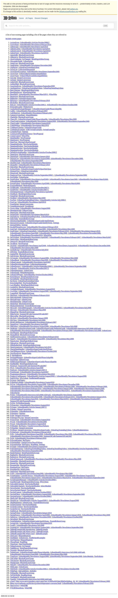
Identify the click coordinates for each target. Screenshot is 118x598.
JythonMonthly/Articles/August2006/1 (41, 376)
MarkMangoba (15, 302)
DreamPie (14, 165)
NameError (14, 324)
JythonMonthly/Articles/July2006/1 (53, 200)
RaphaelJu (14, 455)
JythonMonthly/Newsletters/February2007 (32, 111)
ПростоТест (14, 585)
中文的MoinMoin (17, 588)
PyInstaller (14, 411)
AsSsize (13, 80)
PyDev (12, 395)
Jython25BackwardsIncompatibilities (33, 74)
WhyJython (24, 378)
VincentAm (14, 561)
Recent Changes (41, 18)
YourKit (13, 579)
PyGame (13, 407)
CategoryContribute (17, 115)
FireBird (13, 198)
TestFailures (98, 556)
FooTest (13, 200)
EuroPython (14, 179)
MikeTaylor (14, 314)
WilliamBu (14, 573)
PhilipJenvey (28, 107)
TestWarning (14, 540)
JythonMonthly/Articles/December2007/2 (33, 268)
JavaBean (13, 243)
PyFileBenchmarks (23, 403)
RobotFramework (16, 459)
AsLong (13, 78)
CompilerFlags (15, 132)
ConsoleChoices (27, 476)
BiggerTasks (26, 353)
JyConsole (14, 258)
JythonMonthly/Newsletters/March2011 (33, 94)
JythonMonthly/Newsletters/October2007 (85, 399)
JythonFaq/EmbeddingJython (28, 200)
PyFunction (14, 405)
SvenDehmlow (15, 521)
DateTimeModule (25, 544)
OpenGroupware (16, 347)
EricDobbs (14, 177)
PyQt (12, 438)
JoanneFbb (14, 254)
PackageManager (16, 357)
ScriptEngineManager (18, 480)
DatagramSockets (16, 150)
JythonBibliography (25, 308)
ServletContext (15, 492)
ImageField (14, 214)
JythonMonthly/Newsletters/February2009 (56, 331)
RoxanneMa (14, 465)
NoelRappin (14, 333)
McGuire (13, 310)
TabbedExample (42, 529)
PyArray (13, 380)
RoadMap (34, 444)
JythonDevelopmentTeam (19, 264)
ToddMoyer (14, 548)
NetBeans (13, 328)
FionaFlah (14, 196)
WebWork (14, 569)
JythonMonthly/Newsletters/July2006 (31, 320)
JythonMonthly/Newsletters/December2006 (94, 246)
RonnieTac (14, 463)
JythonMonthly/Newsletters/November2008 (26, 436)
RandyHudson (15, 453)
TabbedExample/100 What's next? (22, 532)
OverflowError (15, 353)
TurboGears (14, 552)
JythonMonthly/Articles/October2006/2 (34, 43)
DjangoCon (14, 159)
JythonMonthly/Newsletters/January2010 (34, 156)
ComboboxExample (17, 130)
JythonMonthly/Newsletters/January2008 (57, 389)
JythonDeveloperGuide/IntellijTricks (38, 223)
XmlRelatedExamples (37, 378)
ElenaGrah (14, 173)
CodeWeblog (15, 125)
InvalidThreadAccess (18, 227)
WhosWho (53, 94)
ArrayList (13, 69)
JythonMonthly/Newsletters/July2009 (77, 308)
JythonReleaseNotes (26, 411)
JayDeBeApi (15, 250)
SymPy (12, 525)
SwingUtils (14, 523)
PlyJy (12, 368)
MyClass (13, 320)
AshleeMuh (14, 84)
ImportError (14, 217)
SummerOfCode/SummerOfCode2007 (34, 314)
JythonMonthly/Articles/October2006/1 (41, 480)
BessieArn (14, 96)
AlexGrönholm (15, 59)
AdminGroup (26, 299)
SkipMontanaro (16, 502)
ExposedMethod (16, 185)
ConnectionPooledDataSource (21, 134)
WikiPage (13, 571)
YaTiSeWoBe (15, 575)
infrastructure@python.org (68, 11)
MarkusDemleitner (17, 306)
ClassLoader (14, 123)
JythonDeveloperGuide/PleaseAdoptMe (47, 109)
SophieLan (14, 511)
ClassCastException (17, 121)
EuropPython (15, 183)
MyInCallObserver (17, 322)
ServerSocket (15, 488)
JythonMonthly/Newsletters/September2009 (43, 72)
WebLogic (14, 567)
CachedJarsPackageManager (20, 109)
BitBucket (14, 98)
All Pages (29, 18)
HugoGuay (14, 212)
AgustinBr (14, 55)
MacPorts (13, 295)
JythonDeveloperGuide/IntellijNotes (40, 221)
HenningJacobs (15, 210)
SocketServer (15, 509)
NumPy (13, 339)
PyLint (12, 422)
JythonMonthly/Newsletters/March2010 (36, 163)
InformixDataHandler (18, 221)
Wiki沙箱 (24, 585)
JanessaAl (14, 241)
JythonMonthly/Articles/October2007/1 (34, 188)
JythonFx (13, 268)
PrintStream (14, 372)
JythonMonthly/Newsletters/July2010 (34, 250)
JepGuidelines (23, 571)
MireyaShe (14, 316)
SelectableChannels (17, 486)
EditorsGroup (27, 210)
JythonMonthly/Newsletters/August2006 (56, 217)
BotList (13, 105)
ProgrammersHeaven (18, 374)
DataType (13, 142)
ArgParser (14, 67)
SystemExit (14, 527)
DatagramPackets (16, 146)
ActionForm (14, 43)
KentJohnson (15, 277)
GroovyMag (14, 208)
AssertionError (15, 86)
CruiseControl (15, 136)
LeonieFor (14, 287)
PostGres (13, 370)
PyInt (12, 415)
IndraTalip (14, 219)
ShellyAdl (14, 498)
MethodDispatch (29, 185)
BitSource (14, 101)
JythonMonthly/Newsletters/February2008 (59, 386)
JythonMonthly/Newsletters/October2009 (67, 517)
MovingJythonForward (26, 142)
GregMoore (29, 206)
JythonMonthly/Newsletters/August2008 (35, 159)
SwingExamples (49, 130)
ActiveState (14, 45)
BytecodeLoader (16, 107)
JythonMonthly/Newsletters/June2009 (63, 179)
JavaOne (13, 246)
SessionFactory (15, 496)
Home (21, 18)
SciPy (12, 473)
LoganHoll (14, 293)
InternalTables (15, 225)
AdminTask (14, 53)
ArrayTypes (14, 76)
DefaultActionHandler (18, 152)
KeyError (13, 281)
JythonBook (14, 260)
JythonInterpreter (16, 270)
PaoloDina (14, 360)
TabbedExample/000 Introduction (22, 529)
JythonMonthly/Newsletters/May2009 (63, 119)
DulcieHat (14, 167)
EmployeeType (15, 175)
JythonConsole (15, 262)
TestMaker (14, 538)
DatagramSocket (16, 148)
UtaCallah (14, 558)
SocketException (16, 507)
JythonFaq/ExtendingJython (29, 67)
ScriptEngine (15, 476)
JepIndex (33, 571)
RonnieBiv (14, 461)
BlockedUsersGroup (26, 55)
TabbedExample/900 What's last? (22, 534)
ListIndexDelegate (17, 289)
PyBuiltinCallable (16, 382)
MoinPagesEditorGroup (40, 59)
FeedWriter (14, 190)
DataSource (14, 140)
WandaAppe (14, 563)
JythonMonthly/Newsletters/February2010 (35, 45)
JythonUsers (28, 270)
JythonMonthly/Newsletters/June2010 (24, 399)
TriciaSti (13, 550)
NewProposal (38, 134)
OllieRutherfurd (16, 345)
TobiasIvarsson (15, 546)
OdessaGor (14, 343)
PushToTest (14, 378)
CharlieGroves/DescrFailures (38, 426)
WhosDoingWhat (29, 92)
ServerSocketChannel (18, 490)
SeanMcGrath (15, 482)
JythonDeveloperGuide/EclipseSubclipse (36, 169)
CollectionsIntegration (26, 69)
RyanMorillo (15, 469)
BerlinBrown (17, 355)
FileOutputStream (16, 192)
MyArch (13, 318)
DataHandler (15, 138)
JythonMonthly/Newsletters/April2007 (38, 192)
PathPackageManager (18, 362)
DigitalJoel (14, 156)
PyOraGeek (14, 432)
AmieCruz (14, 63)
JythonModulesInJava (80, 430)
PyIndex (13, 409)
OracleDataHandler (17, 349)
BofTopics (21, 380)
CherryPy (13, 119)
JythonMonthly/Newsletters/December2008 (67, 159)
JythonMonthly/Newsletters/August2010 (35, 123)
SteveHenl (14, 519)
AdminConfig (15, 49)
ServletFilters (15, 494)
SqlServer (13, 517)
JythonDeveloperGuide (27, 98)
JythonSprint (28, 61)
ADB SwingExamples (34, 130)
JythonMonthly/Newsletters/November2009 (34, 517)
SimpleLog (14, 500)
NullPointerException (18, 337)
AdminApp (14, 47)
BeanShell (14, 94)
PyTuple (13, 447)
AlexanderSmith (16, 61)
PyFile (12, 403)
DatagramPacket (16, 144)
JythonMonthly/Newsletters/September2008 (26, 161)
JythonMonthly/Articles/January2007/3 (32, 370)
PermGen (13, 366)
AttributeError (15, 88)
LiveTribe (13, 291)
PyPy (12, 434)
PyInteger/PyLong (17, 418)
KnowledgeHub (16, 283)
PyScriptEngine (16, 440)
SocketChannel (15, 505)
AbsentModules (31, 115)
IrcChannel (26, 59)
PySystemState (15, 444)
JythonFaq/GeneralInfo (29, 171)
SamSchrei (14, 471)
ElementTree (15, 171)
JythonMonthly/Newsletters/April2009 (34, 179)
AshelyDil (14, 82)
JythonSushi (14, 273)
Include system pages (13, 39)
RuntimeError (15, 467)
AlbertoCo (14, 57)
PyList (12, 424)
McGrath (13, 308)
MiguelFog (14, 312)
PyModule (14, 426)
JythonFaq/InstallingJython (53, 88)
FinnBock (13, 194)
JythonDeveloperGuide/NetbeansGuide (50, 328)
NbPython (14, 326)
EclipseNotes (15, 169)
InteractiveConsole (17, 223)
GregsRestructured (17, 206)
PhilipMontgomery (27, 273)
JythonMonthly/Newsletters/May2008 (64, 258)
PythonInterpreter (16, 449)
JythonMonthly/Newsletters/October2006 (62, 105)
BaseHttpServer (16, 92)
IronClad (13, 229)
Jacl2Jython (14, 237)
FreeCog (13, 202)
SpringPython (15, 513)
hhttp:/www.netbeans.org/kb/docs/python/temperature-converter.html (35, 583)
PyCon (12, 384)
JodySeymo (14, 256)
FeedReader (14, 188)
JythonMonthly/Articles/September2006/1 (37, 175)
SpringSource (15, 515)
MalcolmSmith (15, 297)
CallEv (12, 111)
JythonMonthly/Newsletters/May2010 (35, 125)
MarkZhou (14, 304)
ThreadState (14, 542)
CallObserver (15, 113)
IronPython (14, 231)
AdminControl (15, 51)
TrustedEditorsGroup (26, 219)
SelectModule (46, 486)
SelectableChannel (17, 484)
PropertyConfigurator (18, 376)
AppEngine (14, 65)
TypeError (14, 556)
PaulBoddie (14, 364)
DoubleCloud (15, 163)
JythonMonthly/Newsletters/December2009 (35, 65)
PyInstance (14, 413)
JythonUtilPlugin (16, 275)
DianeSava (14, 154)
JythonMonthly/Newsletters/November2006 (84, 233)
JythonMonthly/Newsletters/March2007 (96, 237)
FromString (14, 204)
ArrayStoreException (18, 72)
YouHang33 (14, 577)
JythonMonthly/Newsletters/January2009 (32, 318)
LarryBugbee (15, 285)
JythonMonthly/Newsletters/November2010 (26, 235)
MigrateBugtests (24, 536)
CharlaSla (13, 117)
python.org (74, 9)
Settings (25, 132)
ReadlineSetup (26, 575)
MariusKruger (15, 299)
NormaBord (14, 335)
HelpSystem (25, 469)
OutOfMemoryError (17, 351)
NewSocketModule (30, 144)
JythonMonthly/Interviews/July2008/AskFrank (83, 328)
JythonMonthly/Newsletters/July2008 (63, 326)
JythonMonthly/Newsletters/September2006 (70, 175)
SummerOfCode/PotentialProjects (22, 401)
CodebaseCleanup (17, 127)
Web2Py (13, 565)
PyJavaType (14, 420)
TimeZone (14, 544)
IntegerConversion (24, 78)
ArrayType (14, 74)
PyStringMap (15, 442)
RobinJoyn (14, 457)
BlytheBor (14, 103)
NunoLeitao (14, 341)
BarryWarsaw (15, 90)
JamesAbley (14, 239)
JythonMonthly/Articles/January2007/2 (32, 407)
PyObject (13, 430)
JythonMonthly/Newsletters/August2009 (41, 121)
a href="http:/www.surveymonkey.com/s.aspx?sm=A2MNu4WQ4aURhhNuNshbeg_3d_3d (44, 581)
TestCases (14, 536)
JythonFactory (15, 266)
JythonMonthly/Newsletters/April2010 (33, 47)
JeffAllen (13, 252)
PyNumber (14, 428)
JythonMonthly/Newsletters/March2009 (93, 179)
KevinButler (14, 279)
